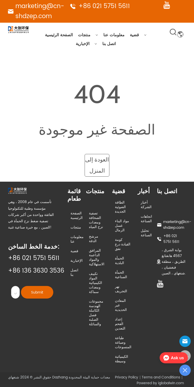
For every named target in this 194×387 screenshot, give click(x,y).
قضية (138, 35)
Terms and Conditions (161, 377)
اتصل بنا (109, 44)
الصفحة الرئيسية (59, 35)
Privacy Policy (126, 377)
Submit (37, 292)
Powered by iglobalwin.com (160, 383)
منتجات (88, 35)
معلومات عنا (114, 35)
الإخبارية (86, 44)
